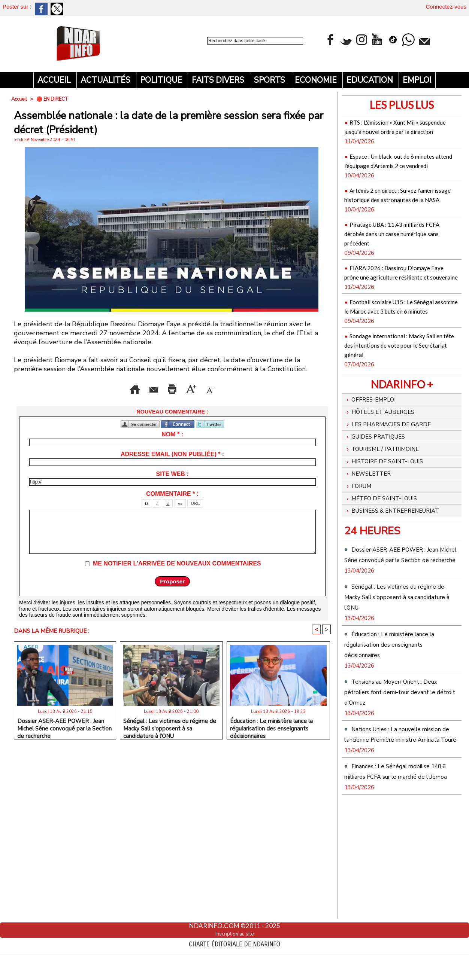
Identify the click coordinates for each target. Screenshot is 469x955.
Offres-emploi (374, 447)
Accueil (55, 80)
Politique (162, 80)
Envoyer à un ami (95, 387)
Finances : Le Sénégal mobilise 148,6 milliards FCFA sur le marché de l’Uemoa (397, 885)
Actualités (106, 80)
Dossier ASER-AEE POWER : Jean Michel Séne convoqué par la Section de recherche (64, 737)
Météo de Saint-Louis (388, 564)
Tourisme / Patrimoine (389, 505)
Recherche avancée (227, 48)
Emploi (417, 80)
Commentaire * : (172, 504)
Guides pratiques (381, 491)
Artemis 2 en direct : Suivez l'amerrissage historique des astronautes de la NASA (394, 218)
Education (371, 80)
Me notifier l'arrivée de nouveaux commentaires (177, 573)
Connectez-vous (446, 6)
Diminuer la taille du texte (172, 398)
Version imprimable (172, 387)
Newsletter (371, 535)
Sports (270, 80)
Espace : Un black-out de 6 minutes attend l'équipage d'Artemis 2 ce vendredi (392, 174)
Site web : (172, 484)
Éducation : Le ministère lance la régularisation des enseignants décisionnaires (271, 737)
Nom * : (172, 444)
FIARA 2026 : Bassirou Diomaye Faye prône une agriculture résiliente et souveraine (401, 304)
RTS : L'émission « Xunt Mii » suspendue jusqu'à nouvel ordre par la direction (399, 131)
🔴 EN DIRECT (55, 99)
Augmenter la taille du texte (268, 387)
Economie (317, 80)
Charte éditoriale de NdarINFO (234, 942)
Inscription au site (234, 934)
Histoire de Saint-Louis (391, 520)
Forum (360, 549)
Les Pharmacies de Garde (395, 476)
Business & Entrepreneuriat (377, 583)
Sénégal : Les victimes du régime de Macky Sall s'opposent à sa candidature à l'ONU (169, 737)
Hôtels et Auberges (386, 462)
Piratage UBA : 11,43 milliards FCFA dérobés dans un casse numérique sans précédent (398, 261)
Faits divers (219, 80)
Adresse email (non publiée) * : (172, 464)
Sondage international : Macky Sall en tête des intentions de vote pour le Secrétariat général (400, 391)
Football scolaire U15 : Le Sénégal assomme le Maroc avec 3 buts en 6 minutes (400, 348)
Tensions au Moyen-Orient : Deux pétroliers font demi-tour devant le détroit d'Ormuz (400, 790)
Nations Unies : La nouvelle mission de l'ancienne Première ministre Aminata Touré (399, 838)
